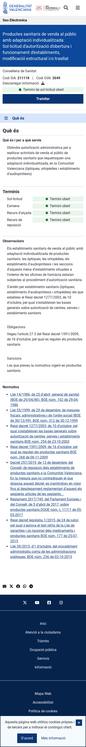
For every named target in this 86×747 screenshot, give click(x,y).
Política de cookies (43, 711)
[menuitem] (43, 623)
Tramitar (43, 99)
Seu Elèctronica (15, 20)
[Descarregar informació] (43, 83)
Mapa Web (43, 694)
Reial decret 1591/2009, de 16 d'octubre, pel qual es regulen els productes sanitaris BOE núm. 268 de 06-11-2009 (43, 452)
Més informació (53, 738)
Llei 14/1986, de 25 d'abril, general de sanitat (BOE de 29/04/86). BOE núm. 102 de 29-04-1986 (44, 399)
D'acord (27, 738)
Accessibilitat (43, 702)
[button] (79, 723)
